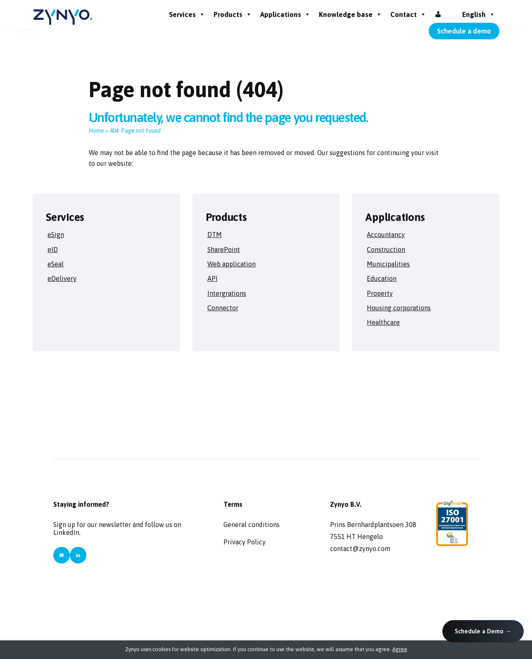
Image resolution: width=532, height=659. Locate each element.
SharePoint (223, 249)
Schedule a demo (464, 31)
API (212, 278)
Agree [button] (399, 649)
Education (382, 278)
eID (53, 249)
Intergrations (226, 293)
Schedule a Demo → (483, 631)
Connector (222, 308)
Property (380, 293)
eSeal (56, 264)
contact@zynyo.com (360, 548)
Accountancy (386, 234)
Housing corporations (399, 308)
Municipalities (388, 264)
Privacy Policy (244, 542)
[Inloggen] (438, 14)
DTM (214, 234)
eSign (56, 234)
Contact (408, 14)
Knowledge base (350, 14)
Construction (386, 249)
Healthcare (383, 322)
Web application (231, 264)
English (478, 14)
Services (187, 14)
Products (233, 14)
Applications (285, 14)
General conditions (251, 524)
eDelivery (62, 278)
